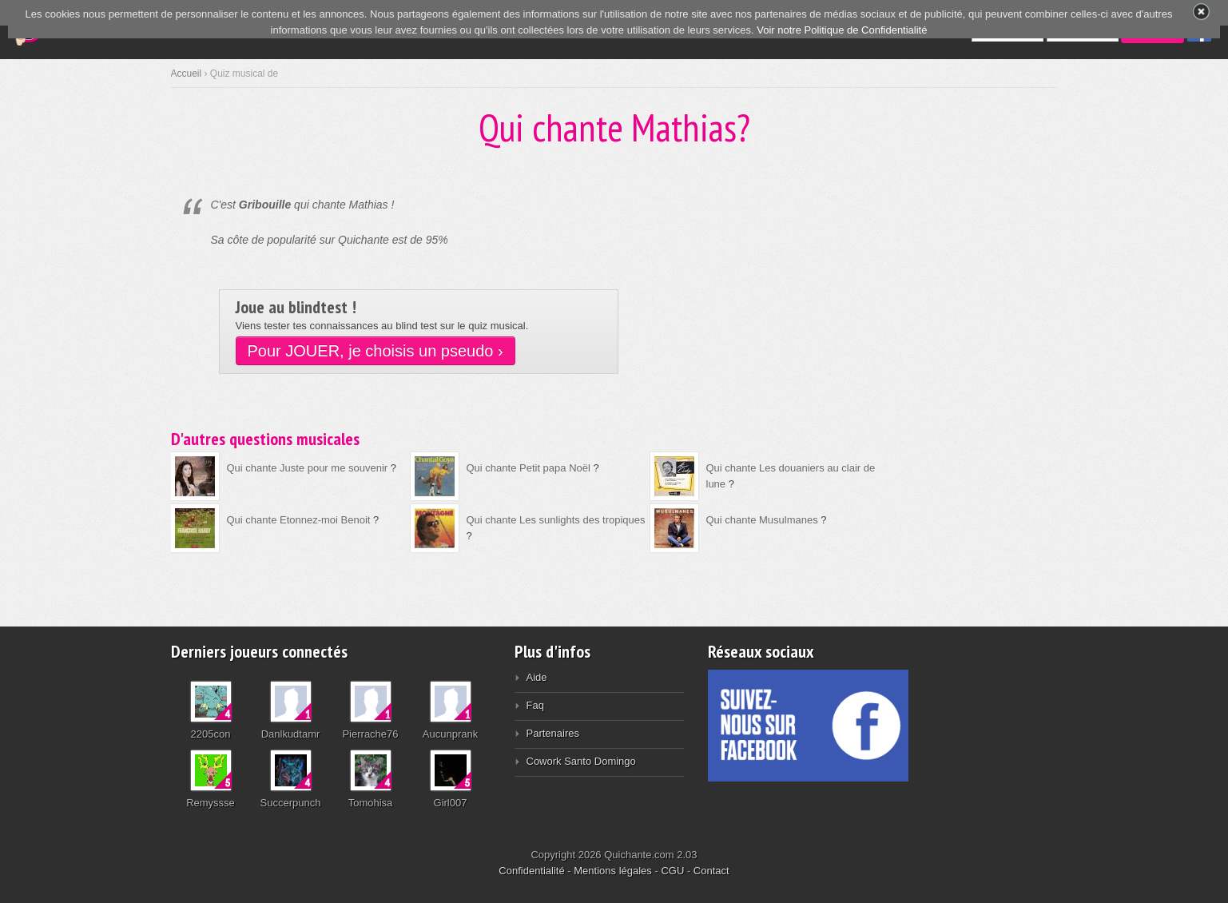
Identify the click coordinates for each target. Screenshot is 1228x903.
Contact (711, 871)
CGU (672, 871)
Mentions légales (613, 871)
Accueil (186, 73)
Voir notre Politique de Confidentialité (842, 30)
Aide (537, 677)
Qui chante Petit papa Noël (528, 468)
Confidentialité (531, 871)
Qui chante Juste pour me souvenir (307, 468)
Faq (535, 705)
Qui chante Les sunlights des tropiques (556, 520)
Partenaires (553, 733)
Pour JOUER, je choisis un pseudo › (375, 351)
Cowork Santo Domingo (581, 761)
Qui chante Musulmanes (762, 520)
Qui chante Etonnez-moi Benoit (299, 520)
